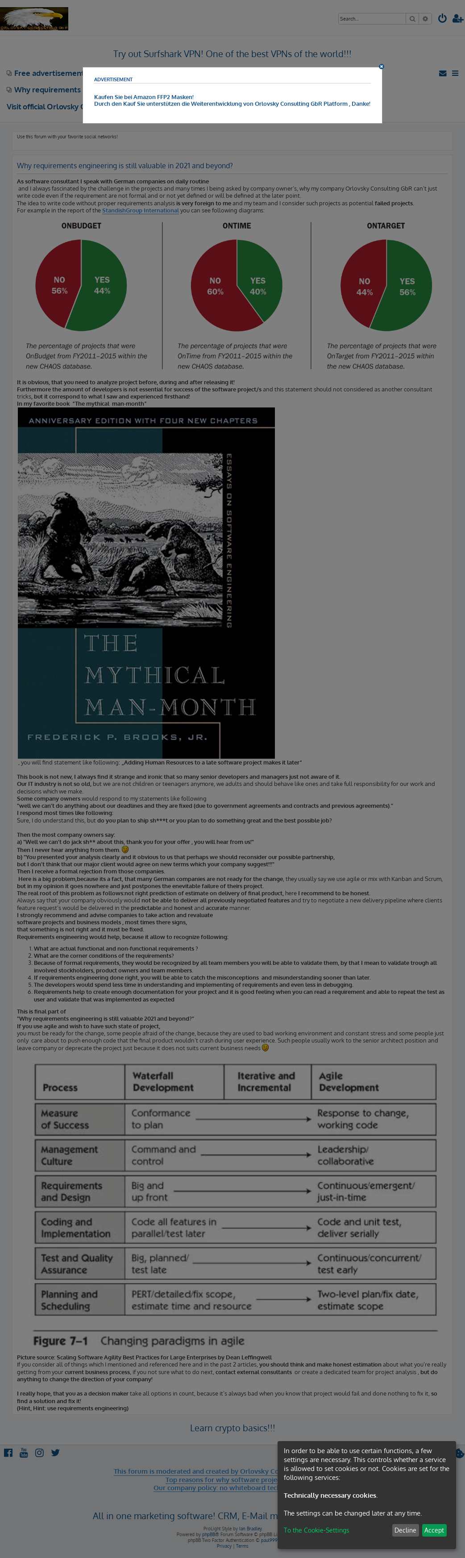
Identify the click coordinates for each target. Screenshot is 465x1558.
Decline (405, 1530)
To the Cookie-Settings (316, 1530)
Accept (434, 1530)
